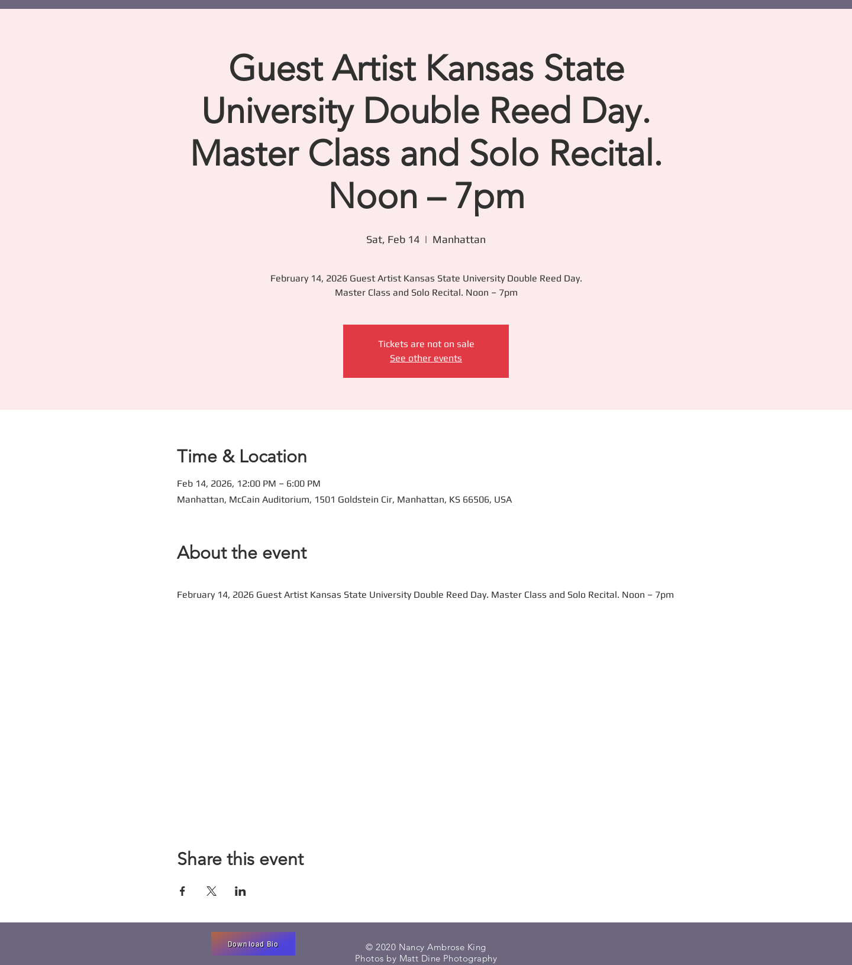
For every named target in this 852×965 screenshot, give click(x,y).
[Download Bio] (253, 944)
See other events (426, 358)
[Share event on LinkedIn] (240, 891)
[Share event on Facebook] (182, 891)
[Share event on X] (211, 891)
